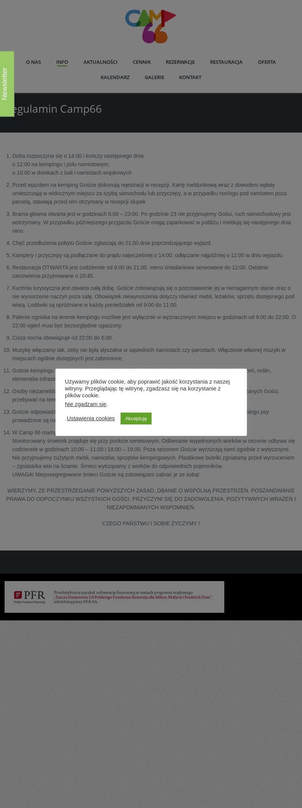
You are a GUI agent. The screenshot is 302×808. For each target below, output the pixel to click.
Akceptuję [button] (136, 418)
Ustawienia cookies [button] (91, 418)
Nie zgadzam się (85, 404)
